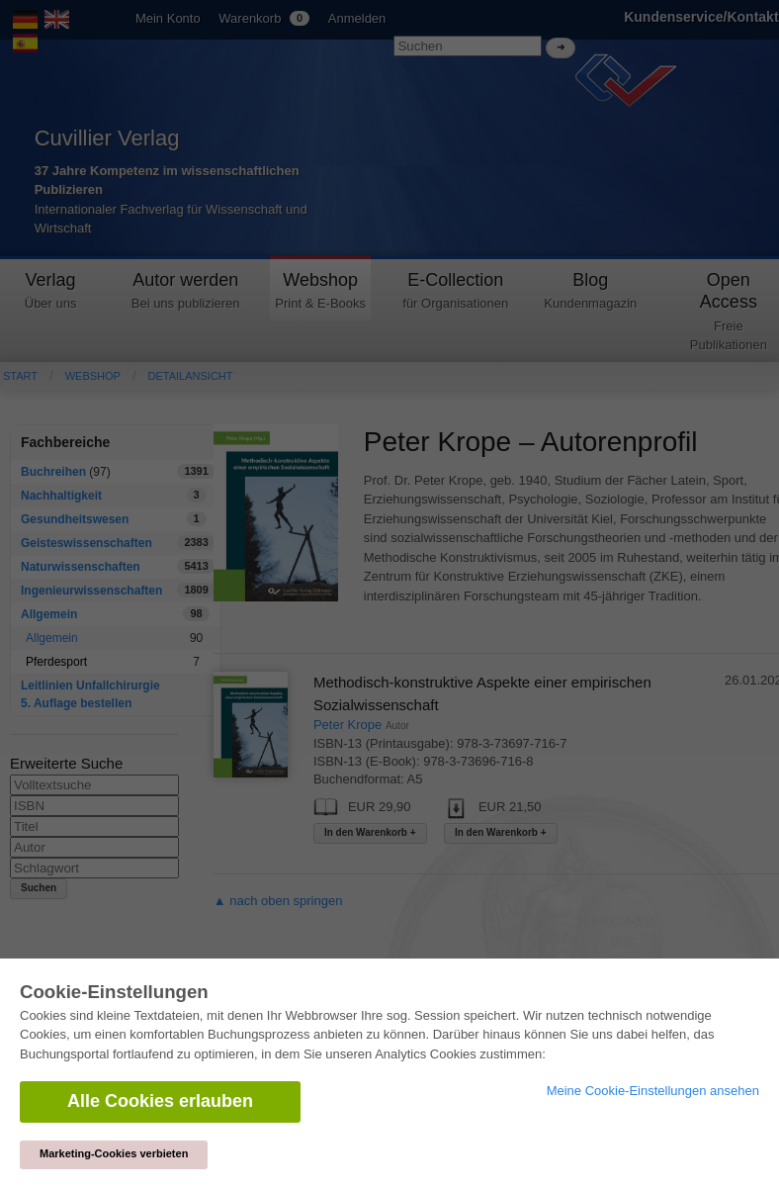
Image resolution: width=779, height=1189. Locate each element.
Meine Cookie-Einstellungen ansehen (653, 1090)
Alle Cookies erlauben (160, 1101)
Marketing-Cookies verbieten (114, 1153)
